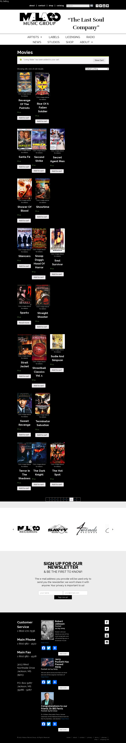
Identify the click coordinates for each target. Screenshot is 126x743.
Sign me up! (63, 597)
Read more (24, 323)
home (68, 737)
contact (41, 6)
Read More (45, 643)
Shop (70, 42)
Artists (33, 37)
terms (97, 737)
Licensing (72, 37)
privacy (89, 737)
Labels (54, 37)
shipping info (104, 739)
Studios (54, 42)
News (37, 42)
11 (75, 499)
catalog (60, 6)
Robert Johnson (60, 622)
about (32, 6)
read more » (63, 654)
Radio (90, 37)
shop (51, 6)
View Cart (99, 60)
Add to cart (24, 118)
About (85, 42)
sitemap (104, 737)
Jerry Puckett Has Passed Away (62, 663)
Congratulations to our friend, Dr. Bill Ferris (54, 707)
